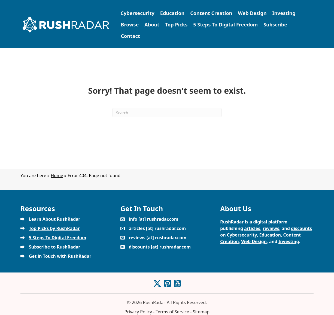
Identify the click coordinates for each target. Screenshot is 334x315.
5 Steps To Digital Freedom (225, 24)
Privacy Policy (138, 312)
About (151, 24)
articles (252, 228)
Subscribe (275, 24)
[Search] (167, 112)
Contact (130, 36)
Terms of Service (172, 312)
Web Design (252, 13)
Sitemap (201, 312)
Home (57, 175)
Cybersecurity (137, 13)
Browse (130, 24)
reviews (271, 228)
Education (172, 13)
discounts (301, 228)
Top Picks (176, 24)
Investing (284, 13)
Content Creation (211, 13)
